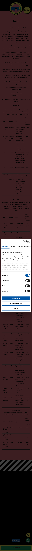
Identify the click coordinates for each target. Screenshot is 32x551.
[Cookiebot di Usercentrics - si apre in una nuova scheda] (23, 241)
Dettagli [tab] (13, 246)
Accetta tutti (16, 298)
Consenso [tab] (5, 246)
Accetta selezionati (16, 303)
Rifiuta (16, 308)
